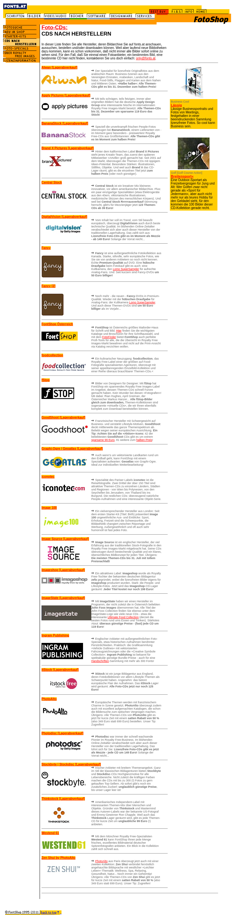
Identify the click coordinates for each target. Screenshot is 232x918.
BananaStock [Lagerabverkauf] (65, 123)
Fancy (46, 248)
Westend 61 (50, 833)
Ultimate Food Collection (123, 617)
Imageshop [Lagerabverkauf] (63, 570)
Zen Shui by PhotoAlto (58, 858)
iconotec (48, 476)
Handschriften (100, 661)
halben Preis (144, 440)
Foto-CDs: (55, 27)
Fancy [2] (48, 286)
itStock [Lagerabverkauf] (60, 670)
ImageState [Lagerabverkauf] (63, 598)
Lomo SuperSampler (126, 269)
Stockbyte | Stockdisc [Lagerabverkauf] (71, 764)
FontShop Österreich (57, 324)
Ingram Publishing (55, 635)
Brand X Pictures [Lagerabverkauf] (68, 148)
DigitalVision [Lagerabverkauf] (64, 217)
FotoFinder (109, 337)
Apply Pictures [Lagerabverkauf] (66, 95)
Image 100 (49, 508)
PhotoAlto (49, 699)
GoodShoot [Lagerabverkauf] (63, 417)
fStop (46, 380)
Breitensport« (182, 176)
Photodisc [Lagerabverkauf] (62, 733)
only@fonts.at (145, 58)
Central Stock (52, 182)
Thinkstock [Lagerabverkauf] (63, 798)
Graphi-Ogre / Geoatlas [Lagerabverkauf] (72, 448)
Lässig (176, 105)
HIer (119, 330)
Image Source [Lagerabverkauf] (65, 539)
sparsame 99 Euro (103, 440)
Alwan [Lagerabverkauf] (59, 67)
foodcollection (52, 355)
